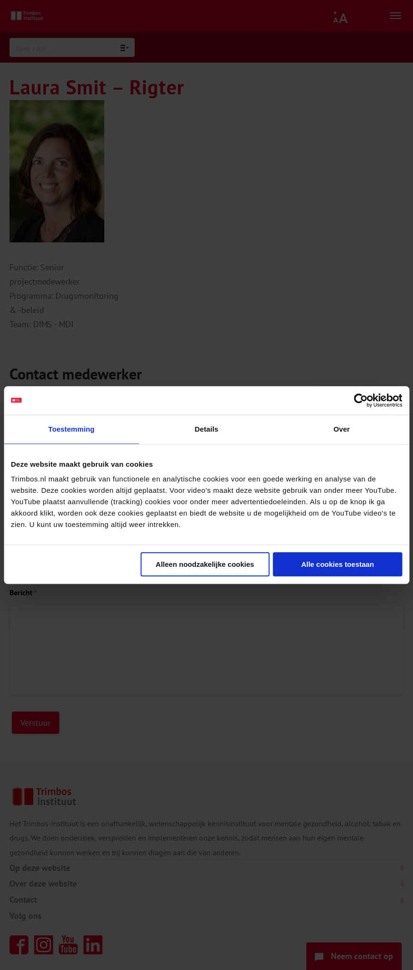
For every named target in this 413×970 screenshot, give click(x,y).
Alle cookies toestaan (337, 564)
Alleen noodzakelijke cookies (205, 564)
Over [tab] (341, 429)
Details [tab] (207, 429)
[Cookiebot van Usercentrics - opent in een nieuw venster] (360, 400)
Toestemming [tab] (71, 429)
